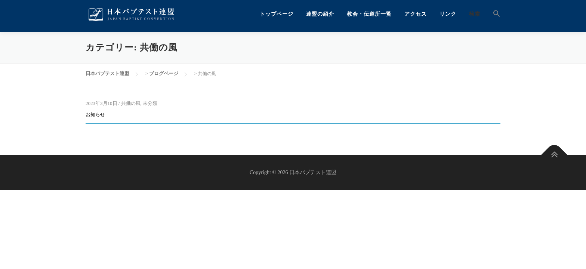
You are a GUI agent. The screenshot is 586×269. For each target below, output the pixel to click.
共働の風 (131, 103)
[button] (493, 14)
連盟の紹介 (320, 14)
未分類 (150, 103)
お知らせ (95, 114)
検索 (474, 14)
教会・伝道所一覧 (369, 14)
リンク (448, 14)
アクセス (415, 14)
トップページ (276, 14)
